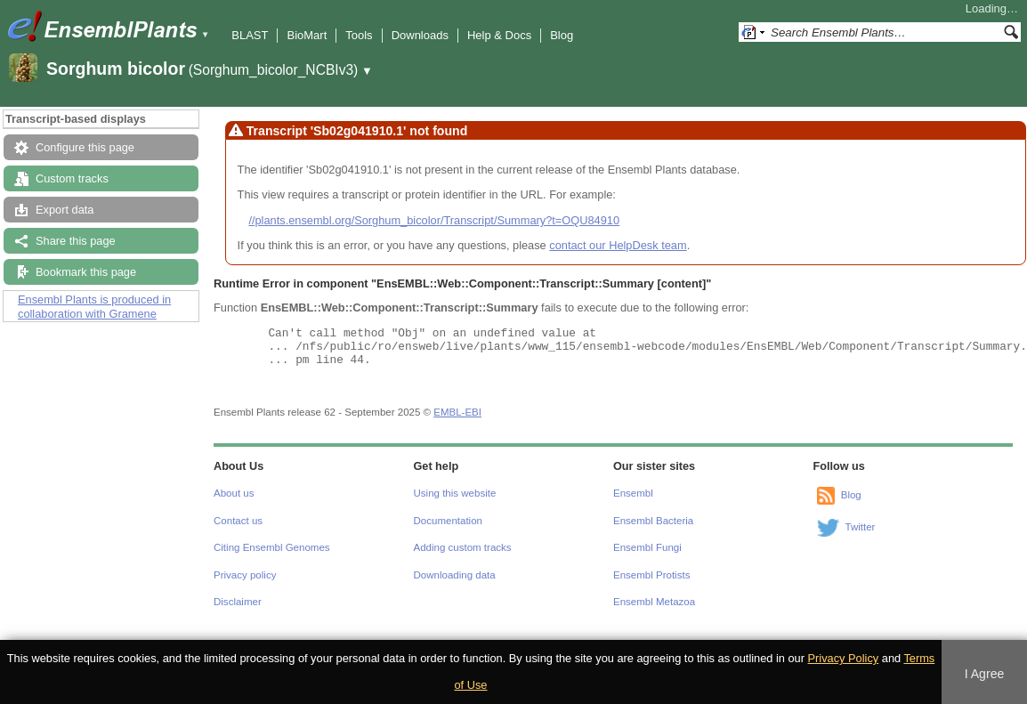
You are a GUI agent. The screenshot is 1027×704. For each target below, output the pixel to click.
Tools (358, 35)
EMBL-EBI (457, 412)
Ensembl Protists (651, 575)
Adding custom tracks (463, 547)
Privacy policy (245, 575)
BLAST (249, 35)
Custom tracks (72, 178)
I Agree (985, 674)
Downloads (420, 35)
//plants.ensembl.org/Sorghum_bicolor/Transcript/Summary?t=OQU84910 (433, 220)
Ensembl (633, 493)
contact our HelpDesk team (617, 245)
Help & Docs (499, 35)
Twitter (860, 527)
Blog (561, 35)
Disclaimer (238, 601)
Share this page (76, 240)
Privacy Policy (843, 658)
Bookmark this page (86, 272)
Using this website (455, 493)
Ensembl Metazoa (654, 601)
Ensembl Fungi (647, 547)
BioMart (307, 35)
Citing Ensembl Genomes (272, 547)
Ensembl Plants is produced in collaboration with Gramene (94, 306)
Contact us (238, 520)
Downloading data (455, 575)
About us (234, 493)
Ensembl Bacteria (653, 520)
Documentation (448, 520)
